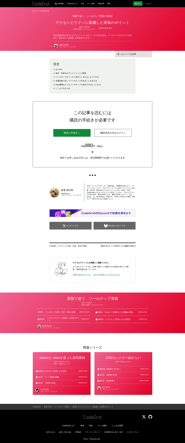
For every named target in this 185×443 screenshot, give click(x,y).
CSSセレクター (64, 362)
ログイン (149, 4)
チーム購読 (91, 3)
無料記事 (101, 3)
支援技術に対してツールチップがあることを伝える (76, 81)
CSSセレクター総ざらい (123, 357)
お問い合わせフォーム (82, 275)
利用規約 (78, 432)
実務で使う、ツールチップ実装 (89, 16)
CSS (80, 27)
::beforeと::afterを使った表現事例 (61, 357)
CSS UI (86, 27)
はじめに (59, 69)
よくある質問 (117, 426)
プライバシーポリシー (93, 432)
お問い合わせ (50, 432)
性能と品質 (77, 29)
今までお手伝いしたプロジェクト (106, 275)
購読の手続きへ (72, 133)
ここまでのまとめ (63, 88)
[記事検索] (59, 3)
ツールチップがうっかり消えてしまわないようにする (77, 77)
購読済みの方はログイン (113, 133)
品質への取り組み (65, 432)
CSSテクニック (64, 364)
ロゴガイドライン (133, 432)
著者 (108, 3)
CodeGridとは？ (72, 3)
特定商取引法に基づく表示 (113, 432)
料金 (82, 3)
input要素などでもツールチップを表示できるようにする (78, 85)
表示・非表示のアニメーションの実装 (71, 73)
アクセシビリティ (89, 29)
